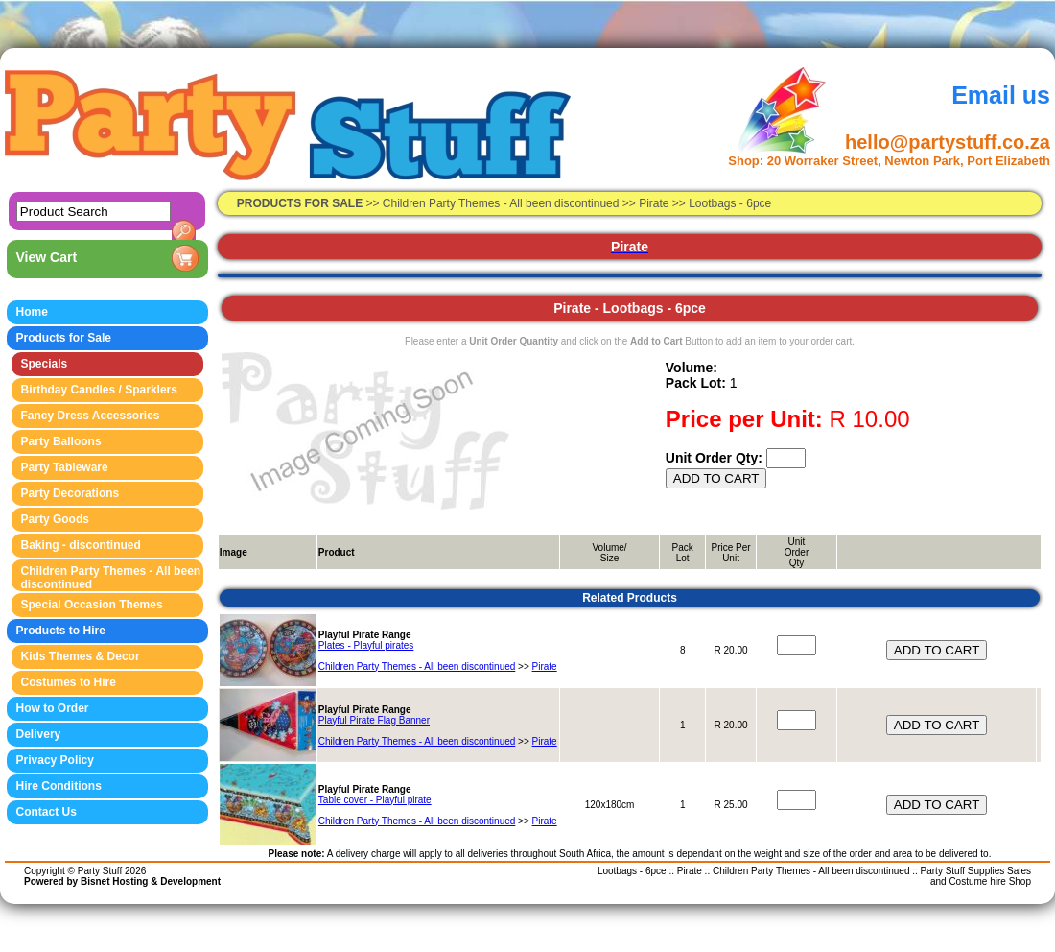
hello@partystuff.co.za (947, 142)
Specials (44, 363)
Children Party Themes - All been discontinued (502, 203)
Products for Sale (63, 338)
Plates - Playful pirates (366, 645)
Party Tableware (64, 467)
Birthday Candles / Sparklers (99, 389)
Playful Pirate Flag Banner (374, 720)
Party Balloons (61, 441)
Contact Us (46, 812)
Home (32, 312)
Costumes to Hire (68, 682)
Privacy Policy (55, 760)
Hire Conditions (59, 786)
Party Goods (55, 519)
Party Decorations (70, 493)
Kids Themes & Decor (80, 656)
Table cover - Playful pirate (375, 800)
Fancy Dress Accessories (90, 415)
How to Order (52, 708)
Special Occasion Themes (92, 604)
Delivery (38, 734)
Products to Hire (61, 630)
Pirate (544, 666)
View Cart (47, 257)
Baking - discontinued (81, 545)
